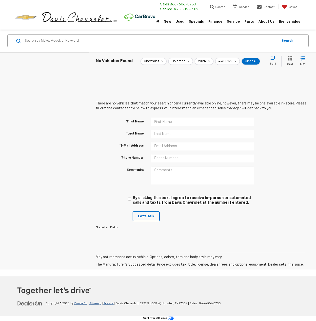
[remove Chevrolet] (153, 61)
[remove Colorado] (180, 61)
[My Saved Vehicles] (289, 6)
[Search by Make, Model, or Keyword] (150, 41)
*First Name (135, 121)
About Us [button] (266, 21)
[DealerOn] (29, 303)
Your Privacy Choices (158, 318)
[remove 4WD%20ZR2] (227, 61)
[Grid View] (288, 61)
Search (287, 40)
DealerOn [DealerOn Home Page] (80, 303)
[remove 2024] (204, 61)
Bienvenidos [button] (289, 21)
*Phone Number (132, 157)
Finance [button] (215, 21)
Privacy (108, 303)
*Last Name (135, 133)
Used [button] (180, 21)
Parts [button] (249, 21)
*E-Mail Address (131, 145)
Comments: (135, 170)
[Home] (157, 22)
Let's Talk (146, 216)
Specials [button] (196, 21)
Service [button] (233, 21)
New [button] (167, 21)
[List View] (302, 61)
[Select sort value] (274, 61)
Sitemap (95, 303)
